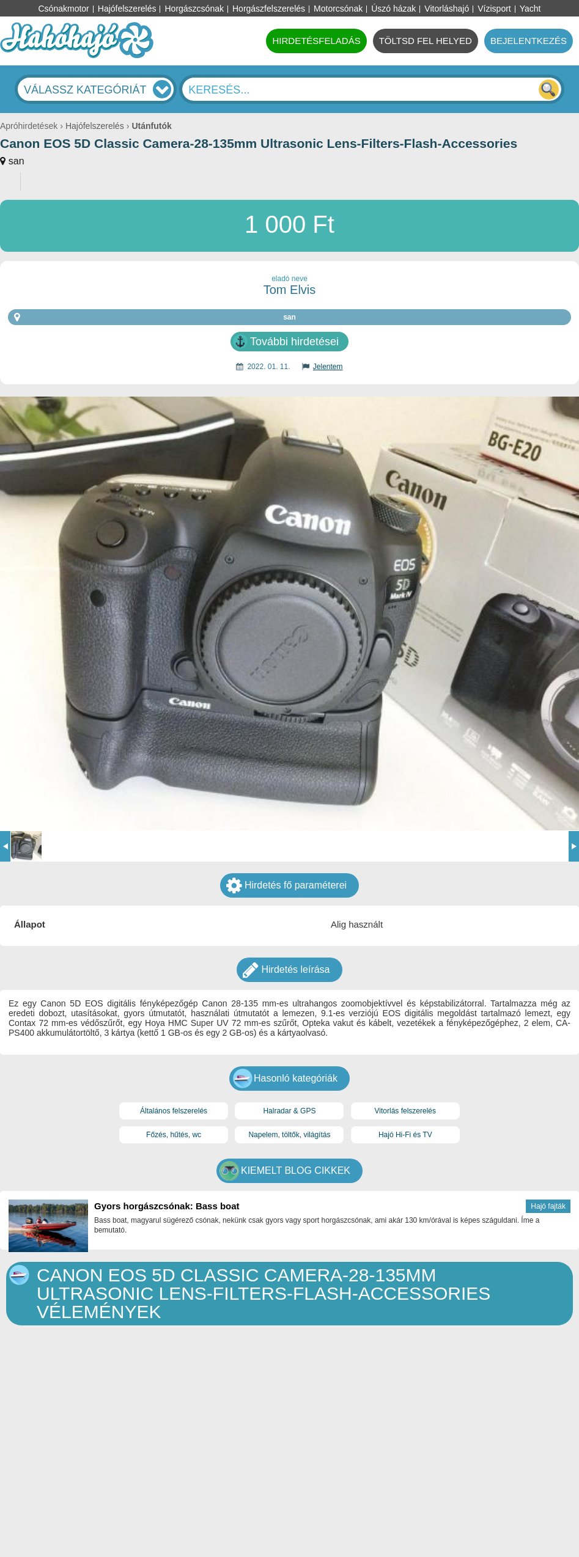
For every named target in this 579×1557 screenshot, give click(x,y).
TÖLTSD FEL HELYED (425, 40)
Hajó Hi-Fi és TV (405, 1134)
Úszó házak (393, 8)
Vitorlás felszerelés (406, 1111)
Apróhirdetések (28, 126)
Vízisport (494, 8)
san (16, 161)
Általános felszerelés (173, 1111)
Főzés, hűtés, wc (173, 1134)
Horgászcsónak (194, 8)
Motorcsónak (338, 8)
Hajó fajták (548, 1206)
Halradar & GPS (289, 1111)
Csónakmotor (64, 8)
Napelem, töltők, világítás (289, 1134)
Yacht (530, 8)
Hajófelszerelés (127, 8)
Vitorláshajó (446, 8)
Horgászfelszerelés (268, 8)
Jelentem (328, 366)
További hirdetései (294, 341)
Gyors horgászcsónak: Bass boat (167, 1206)
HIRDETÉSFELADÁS (316, 40)
